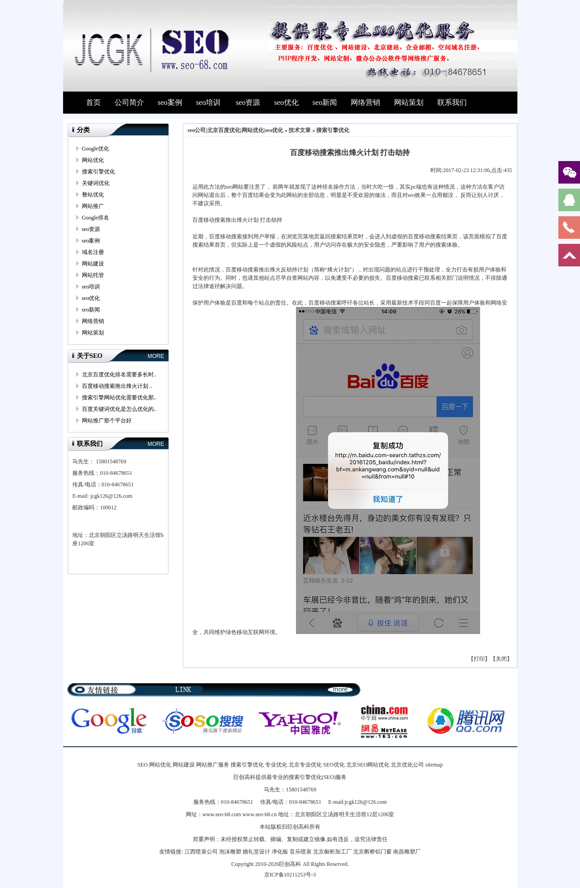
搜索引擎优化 (98, 171)
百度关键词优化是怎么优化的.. (119, 409)
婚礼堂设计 (256, 851)
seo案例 (170, 102)
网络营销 (365, 102)
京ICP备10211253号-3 (290, 874)
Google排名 (95, 217)
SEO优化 (334, 764)
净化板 (280, 851)
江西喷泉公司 (201, 851)
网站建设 (93, 263)
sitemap (433, 764)
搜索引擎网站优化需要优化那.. (119, 397)
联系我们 (452, 102)
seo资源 (248, 102)
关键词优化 (96, 183)
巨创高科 (290, 864)
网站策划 (408, 102)
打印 (479, 659)
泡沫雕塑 (230, 851)
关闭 (501, 659)
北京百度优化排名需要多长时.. (119, 374)
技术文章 (300, 130)
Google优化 (95, 148)
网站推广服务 (212, 764)
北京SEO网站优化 (368, 764)
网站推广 (93, 206)
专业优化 (276, 764)
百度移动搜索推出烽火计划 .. (117, 386)
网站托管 (93, 275)
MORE (156, 356)
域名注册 (93, 252)
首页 (93, 102)
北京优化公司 (407, 764)
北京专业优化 (305, 764)
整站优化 (93, 194)
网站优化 (93, 160)
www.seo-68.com (222, 814)
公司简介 (129, 102)
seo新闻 (325, 102)
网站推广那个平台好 (107, 420)
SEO (142, 764)
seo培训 (208, 102)
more (340, 689)
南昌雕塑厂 (407, 851)
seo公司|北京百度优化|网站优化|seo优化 (236, 130)
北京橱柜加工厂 (332, 851)
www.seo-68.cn (260, 814)
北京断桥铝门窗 (372, 851)
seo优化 (286, 102)
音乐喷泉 (301, 851)
